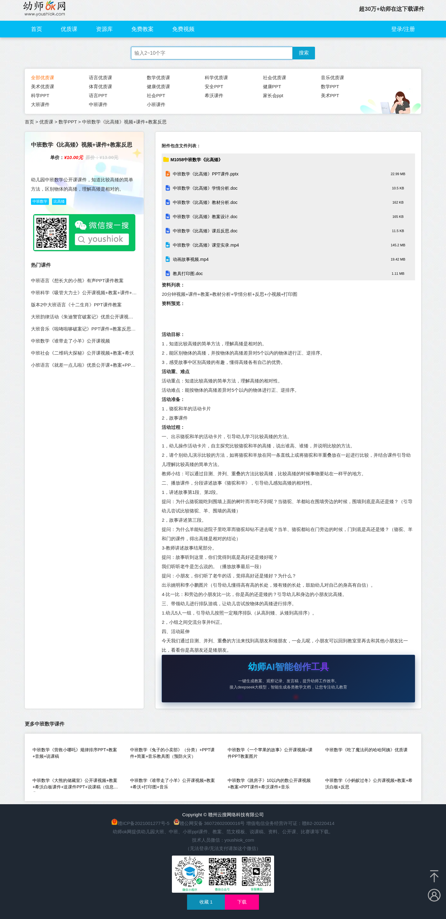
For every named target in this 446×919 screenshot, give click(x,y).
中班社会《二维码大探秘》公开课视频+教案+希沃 (82, 353)
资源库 (104, 29)
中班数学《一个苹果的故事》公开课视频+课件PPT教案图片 (270, 753)
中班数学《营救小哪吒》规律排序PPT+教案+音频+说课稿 (75, 753)
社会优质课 (274, 77)
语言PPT (98, 95)
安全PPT (214, 86)
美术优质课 (42, 86)
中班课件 (98, 104)
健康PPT (272, 86)
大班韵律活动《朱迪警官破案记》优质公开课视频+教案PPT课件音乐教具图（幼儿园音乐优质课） (132, 316)
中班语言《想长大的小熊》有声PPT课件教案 (77, 280)
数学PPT (330, 86)
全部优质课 (42, 77)
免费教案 (142, 29)
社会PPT (156, 95)
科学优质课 (216, 77)
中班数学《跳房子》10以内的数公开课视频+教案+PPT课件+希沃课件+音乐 (269, 783)
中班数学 (40, 201)
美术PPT (330, 95)
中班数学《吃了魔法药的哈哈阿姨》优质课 (366, 749)
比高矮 (59, 201)
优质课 (69, 29)
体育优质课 (100, 86)
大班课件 (40, 104)
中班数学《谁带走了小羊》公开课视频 (70, 340)
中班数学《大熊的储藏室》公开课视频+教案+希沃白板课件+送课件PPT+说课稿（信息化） (75, 785)
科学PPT (40, 95)
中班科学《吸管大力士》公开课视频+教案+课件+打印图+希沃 (94, 292)
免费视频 (183, 29)
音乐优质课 (332, 77)
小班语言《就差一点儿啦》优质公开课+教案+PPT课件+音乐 (93, 365)
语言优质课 (100, 77)
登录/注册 (403, 29)
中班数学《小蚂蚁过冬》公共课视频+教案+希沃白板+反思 (369, 783)
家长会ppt (273, 95)
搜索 (304, 52)
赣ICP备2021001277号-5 (143, 823)
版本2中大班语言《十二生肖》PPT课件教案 (76, 304)
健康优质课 (158, 86)
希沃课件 (214, 95)
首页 (36, 29)
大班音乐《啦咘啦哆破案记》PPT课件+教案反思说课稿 (88, 328)
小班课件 (156, 104)
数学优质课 (158, 77)
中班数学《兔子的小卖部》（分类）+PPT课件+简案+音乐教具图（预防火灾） (172, 753)
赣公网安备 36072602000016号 (209, 823)
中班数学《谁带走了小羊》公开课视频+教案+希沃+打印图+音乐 (172, 783)
